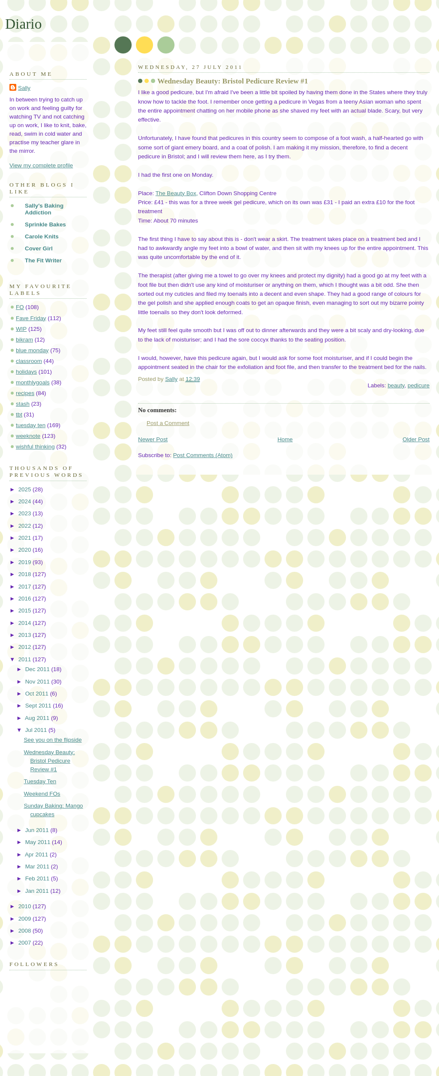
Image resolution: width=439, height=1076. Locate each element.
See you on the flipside (52, 740)
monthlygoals (33, 382)
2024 (25, 501)
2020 (25, 550)
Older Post (416, 439)
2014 (25, 623)
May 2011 (38, 842)
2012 (25, 647)
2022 (25, 526)
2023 (25, 513)
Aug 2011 (38, 718)
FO (20, 307)
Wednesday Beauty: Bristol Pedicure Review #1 (49, 761)
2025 (25, 489)
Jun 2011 (38, 830)
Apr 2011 (37, 854)
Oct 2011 (37, 693)
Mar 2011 (38, 866)
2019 (25, 562)
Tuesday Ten (40, 781)
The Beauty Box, (177, 193)
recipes (25, 393)
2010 (25, 906)
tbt (19, 414)
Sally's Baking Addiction (44, 209)
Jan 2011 (38, 891)
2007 (25, 942)
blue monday (32, 350)
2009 (25, 918)
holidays (26, 372)
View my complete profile (41, 165)
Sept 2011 (39, 705)
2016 (25, 598)
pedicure (419, 385)
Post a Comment (168, 423)
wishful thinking (35, 446)
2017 (25, 586)
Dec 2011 (38, 669)
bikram (24, 339)
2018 (25, 574)
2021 (25, 538)
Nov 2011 (38, 681)
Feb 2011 (38, 878)
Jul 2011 (36, 730)
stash (23, 404)
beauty (396, 385)
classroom (29, 361)
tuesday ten (30, 425)
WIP (21, 329)
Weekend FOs (42, 794)
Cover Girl (39, 248)
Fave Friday (31, 318)
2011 (25, 659)
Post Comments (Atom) (203, 455)
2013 (25, 635)
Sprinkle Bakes (45, 224)
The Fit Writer (43, 260)
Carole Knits (42, 236)
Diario (23, 24)
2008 (25, 930)
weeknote (28, 436)
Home (285, 439)
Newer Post (153, 439)
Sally (24, 88)
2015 (25, 610)
